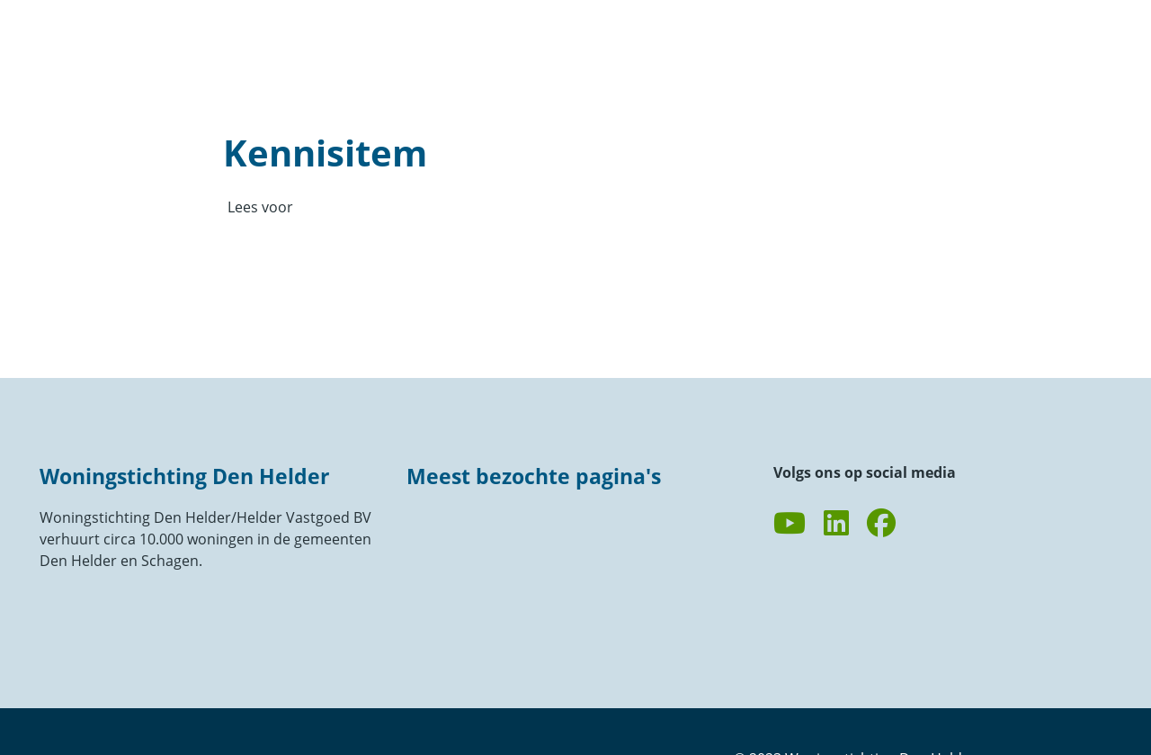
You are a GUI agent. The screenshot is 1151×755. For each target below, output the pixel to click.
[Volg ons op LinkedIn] (836, 523)
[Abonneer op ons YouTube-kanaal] (789, 523)
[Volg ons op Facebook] (881, 523)
